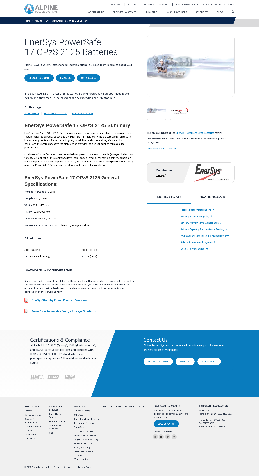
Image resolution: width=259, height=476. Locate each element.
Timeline (28, 430)
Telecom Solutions (58, 421)
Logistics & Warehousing (86, 439)
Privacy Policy (84, 467)
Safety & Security (82, 448)
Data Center (80, 427)
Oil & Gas (78, 415)
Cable (52, 433)
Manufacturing (81, 459)
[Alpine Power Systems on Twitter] (167, 436)
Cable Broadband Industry (86, 419)
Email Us (185, 361)
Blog (141, 407)
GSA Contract (31, 434)
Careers (28, 411)
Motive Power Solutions (55, 427)
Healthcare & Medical (84, 431)
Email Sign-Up (166, 424)
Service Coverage (32, 415)
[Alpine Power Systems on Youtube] (161, 436)
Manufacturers (112, 407)
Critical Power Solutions (55, 415)
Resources (130, 407)
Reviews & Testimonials (30, 420)
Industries (80, 407)
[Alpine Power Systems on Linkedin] (155, 436)
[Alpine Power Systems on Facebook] (174, 436)
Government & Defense (85, 435)
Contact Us (29, 439)
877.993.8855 (209, 361)
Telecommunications (84, 423)
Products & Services (55, 408)
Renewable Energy (83, 443)
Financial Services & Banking (83, 453)
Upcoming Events (32, 426)
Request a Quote (158, 361)
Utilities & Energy (82, 411)
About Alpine (31, 407)
